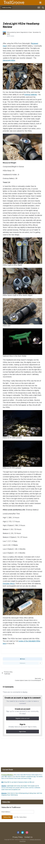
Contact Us (28, 837)
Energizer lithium (9, 583)
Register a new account (22, 718)
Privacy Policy (18, 837)
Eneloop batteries (30, 94)
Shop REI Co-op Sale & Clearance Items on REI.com (17, 782)
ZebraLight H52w (9, 60)
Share (22, 658)
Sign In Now (22, 731)
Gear (30, 32)
